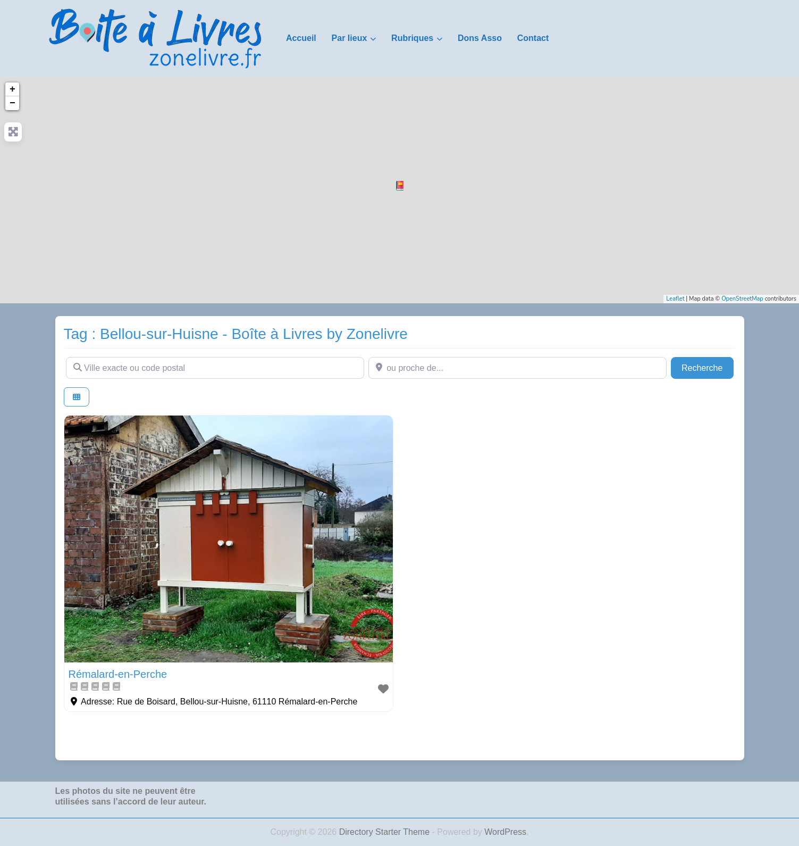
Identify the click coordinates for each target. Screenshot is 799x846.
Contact (533, 38)
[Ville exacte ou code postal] (215, 367)
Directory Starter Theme (385, 831)
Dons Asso (480, 38)
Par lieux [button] (349, 38)
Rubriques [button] (412, 38)
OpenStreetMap (742, 299)
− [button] (12, 103)
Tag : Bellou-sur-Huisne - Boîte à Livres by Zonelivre (236, 334)
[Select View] (76, 397)
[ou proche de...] (517, 367)
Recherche (708, 366)
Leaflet (675, 299)
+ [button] (12, 89)
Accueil (301, 38)
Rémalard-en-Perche (118, 674)
